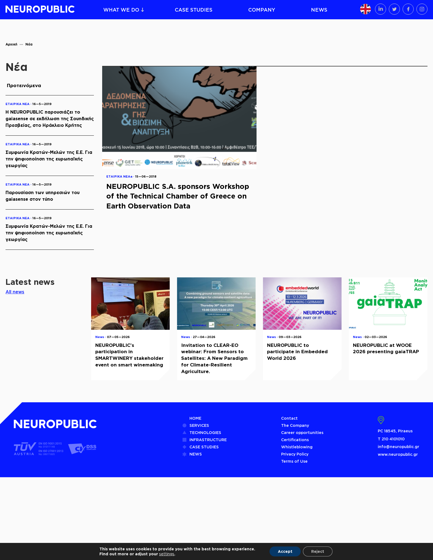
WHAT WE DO (121, 9)
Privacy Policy (294, 454)
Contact (289, 418)
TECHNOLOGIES (205, 432)
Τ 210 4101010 (391, 439)
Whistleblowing (297, 447)
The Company (295, 425)
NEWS (319, 9)
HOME (195, 418)
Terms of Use (294, 461)
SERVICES (199, 425)
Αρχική (11, 44)
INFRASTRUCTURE (208, 440)
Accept (285, 551)
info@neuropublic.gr (398, 446)
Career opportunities (302, 432)
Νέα (29, 44)
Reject (317, 551)
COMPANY (261, 9)
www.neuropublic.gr (398, 454)
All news (15, 291)
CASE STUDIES (193, 9)
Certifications (295, 440)
